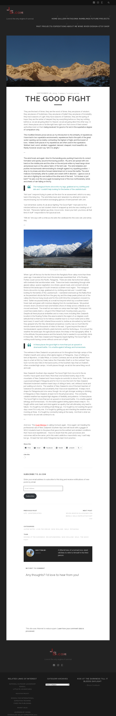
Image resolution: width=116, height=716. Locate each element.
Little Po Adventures (22, 674)
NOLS (67, 514)
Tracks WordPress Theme (48, 713)
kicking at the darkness (34, 522)
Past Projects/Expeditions (96, 9)
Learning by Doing (22, 697)
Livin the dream (43, 514)
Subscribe (30, 481)
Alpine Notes (74, 78)
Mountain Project (22, 678)
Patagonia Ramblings (53, 9)
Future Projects (73, 9)
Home (28, 9)
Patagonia (74, 514)
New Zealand (57, 514)
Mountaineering (53, 522)
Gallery (37, 9)
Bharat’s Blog (22, 692)
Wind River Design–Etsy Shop (96, 12)
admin (61, 78)
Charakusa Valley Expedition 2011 (22, 699)
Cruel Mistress (40, 410)
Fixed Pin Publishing (22, 688)
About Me (76, 12)
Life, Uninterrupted (33, 498)
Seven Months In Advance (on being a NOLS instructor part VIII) (79, 500)
